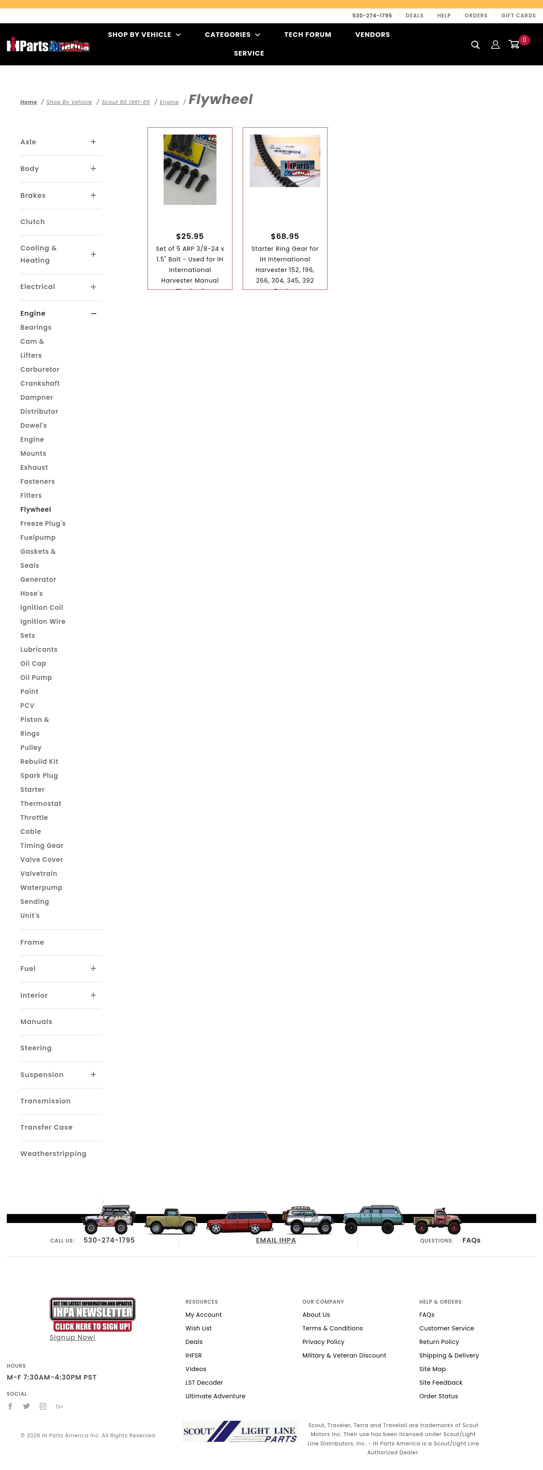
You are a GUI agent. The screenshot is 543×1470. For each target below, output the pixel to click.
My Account (203, 1314)
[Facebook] (10, 1406)
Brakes (33, 195)
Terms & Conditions (332, 1328)
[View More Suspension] (94, 1075)
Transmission (45, 1101)
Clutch (32, 222)
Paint (29, 691)
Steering (36, 1048)
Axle (28, 142)
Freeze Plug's (43, 523)
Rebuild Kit (39, 761)
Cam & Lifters (32, 348)
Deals (415, 15)
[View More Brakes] (94, 195)
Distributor (39, 411)
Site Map (432, 1369)
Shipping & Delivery (449, 1355)
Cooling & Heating (38, 254)
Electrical (38, 287)
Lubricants (39, 649)
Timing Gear (42, 845)
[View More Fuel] (94, 968)
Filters (31, 495)
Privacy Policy (323, 1342)
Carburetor (40, 369)
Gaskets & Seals (38, 558)
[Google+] (59, 1406)
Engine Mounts (33, 446)
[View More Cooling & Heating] (94, 254)
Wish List (198, 1328)
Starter (32, 789)
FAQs (471, 1240)
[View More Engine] (94, 314)
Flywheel (35, 509)
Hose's (31, 593)
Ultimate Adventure (215, 1396)
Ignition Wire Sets (43, 628)
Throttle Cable (34, 824)
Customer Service (446, 1328)
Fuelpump (38, 537)
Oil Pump (36, 677)
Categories (232, 34)
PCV (27, 705)
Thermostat (41, 803)
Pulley (31, 747)
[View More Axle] (94, 142)
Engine (33, 313)
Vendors (372, 34)
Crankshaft (40, 383)
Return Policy (439, 1342)
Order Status (438, 1396)
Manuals (36, 1022)
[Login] (495, 44)
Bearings (36, 327)
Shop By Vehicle (144, 34)
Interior (34, 995)
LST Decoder (204, 1382)
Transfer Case (46, 1127)
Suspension (42, 1075)
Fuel (28, 968)
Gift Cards (518, 15)
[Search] (476, 44)
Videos (195, 1369)
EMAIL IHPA (276, 1240)
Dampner (36, 397)
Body (29, 169)
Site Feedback (440, 1382)
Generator (38, 579)
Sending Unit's (34, 908)
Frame (32, 942)
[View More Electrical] (94, 287)
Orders (476, 15)
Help (444, 15)
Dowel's (33, 425)
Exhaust (34, 467)
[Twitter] (27, 1406)
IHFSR (193, 1355)
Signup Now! (93, 1319)
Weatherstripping (53, 1154)
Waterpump (41, 887)
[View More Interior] (94, 995)
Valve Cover (41, 859)
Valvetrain (38, 873)
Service (249, 53)
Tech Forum (307, 34)
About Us (316, 1314)
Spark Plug (39, 775)
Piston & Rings (34, 726)
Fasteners (37, 481)
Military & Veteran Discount (344, 1355)
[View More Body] (94, 169)
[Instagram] (43, 1406)
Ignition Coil (41, 607)
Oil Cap (33, 663)
